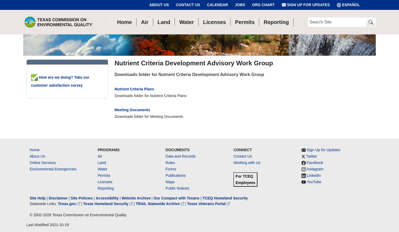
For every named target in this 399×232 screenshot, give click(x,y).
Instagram (315, 169)
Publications (176, 175)
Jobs (240, 5)
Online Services (43, 163)
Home (35, 150)
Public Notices (177, 188)
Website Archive (136, 198)
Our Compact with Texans (177, 198)
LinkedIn (314, 175)
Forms (171, 169)
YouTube (314, 182)
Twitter (311, 156)
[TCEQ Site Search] (370, 22)
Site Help (38, 198)
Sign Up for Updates (306, 5)
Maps (170, 182)
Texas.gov (69, 204)
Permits (103, 175)
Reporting (105, 188)
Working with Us (246, 163)
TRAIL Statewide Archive (160, 204)
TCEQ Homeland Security (225, 198)
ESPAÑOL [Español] (348, 5)
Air (99, 156)
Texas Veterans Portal (208, 204)
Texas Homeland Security (108, 204)
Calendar (217, 5)
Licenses (104, 182)
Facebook (315, 163)
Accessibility (108, 198)
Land (101, 163)
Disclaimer (58, 198)
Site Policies (82, 198)
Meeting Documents (132, 110)
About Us (159, 5)
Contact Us (188, 5)
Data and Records (181, 156)
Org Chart (263, 5)
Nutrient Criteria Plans (134, 89)
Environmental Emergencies (53, 169)
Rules (170, 163)
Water (102, 169)
